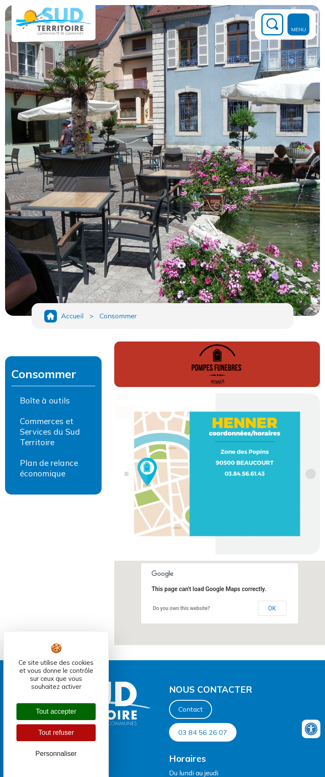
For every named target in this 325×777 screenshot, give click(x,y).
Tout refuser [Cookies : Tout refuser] (56, 732)
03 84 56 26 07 (202, 732)
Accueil (72, 316)
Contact (190, 709)
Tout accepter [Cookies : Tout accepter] (56, 711)
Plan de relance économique (49, 468)
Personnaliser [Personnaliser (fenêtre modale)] (56, 753)
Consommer (118, 316)
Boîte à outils (45, 400)
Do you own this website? (181, 608)
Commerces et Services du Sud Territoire (50, 431)
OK (272, 608)
